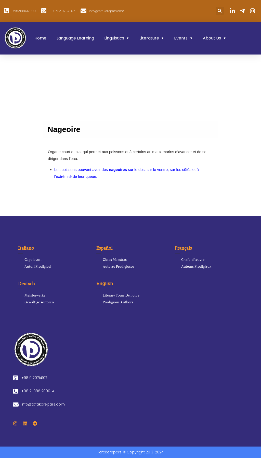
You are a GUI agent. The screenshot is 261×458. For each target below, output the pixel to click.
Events (181, 38)
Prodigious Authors (118, 302)
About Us (212, 38)
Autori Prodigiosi (37, 266)
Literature (149, 38)
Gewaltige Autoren (39, 302)
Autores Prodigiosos (118, 266)
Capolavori (33, 259)
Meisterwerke (34, 295)
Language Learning (75, 38)
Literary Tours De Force (121, 295)
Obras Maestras (115, 259)
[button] (220, 11)
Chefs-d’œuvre (192, 259)
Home (40, 38)
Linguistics (114, 38)
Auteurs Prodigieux (196, 266)
